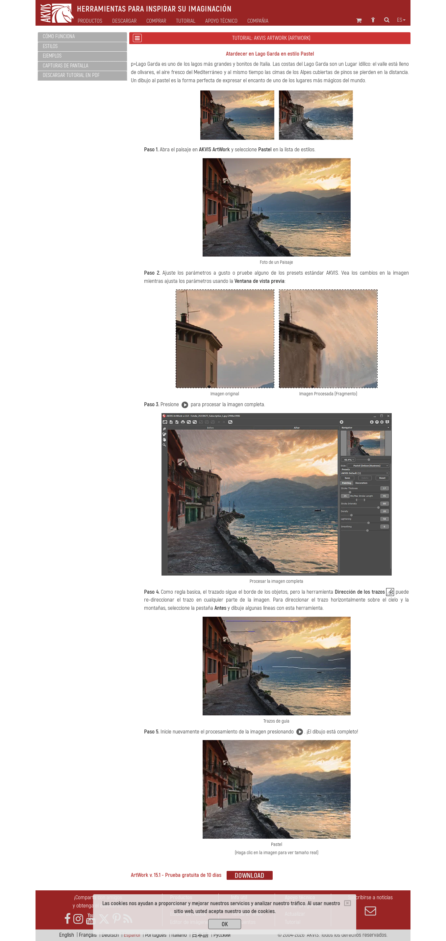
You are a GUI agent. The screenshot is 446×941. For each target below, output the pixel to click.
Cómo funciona (59, 36)
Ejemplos (52, 56)
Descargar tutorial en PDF (71, 75)
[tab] (82, 37)
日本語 (200, 934)
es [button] (401, 20)
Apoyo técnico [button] (221, 21)
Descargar (124, 21)
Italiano (179, 934)
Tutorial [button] (185, 21)
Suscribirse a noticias (370, 905)
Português (155, 934)
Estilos (50, 46)
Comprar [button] (156, 21)
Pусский (222, 934)
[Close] (347, 903)
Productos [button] (90, 21)
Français (88, 934)
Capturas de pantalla (65, 65)
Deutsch (110, 934)
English (66, 934)
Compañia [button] (257, 21)
